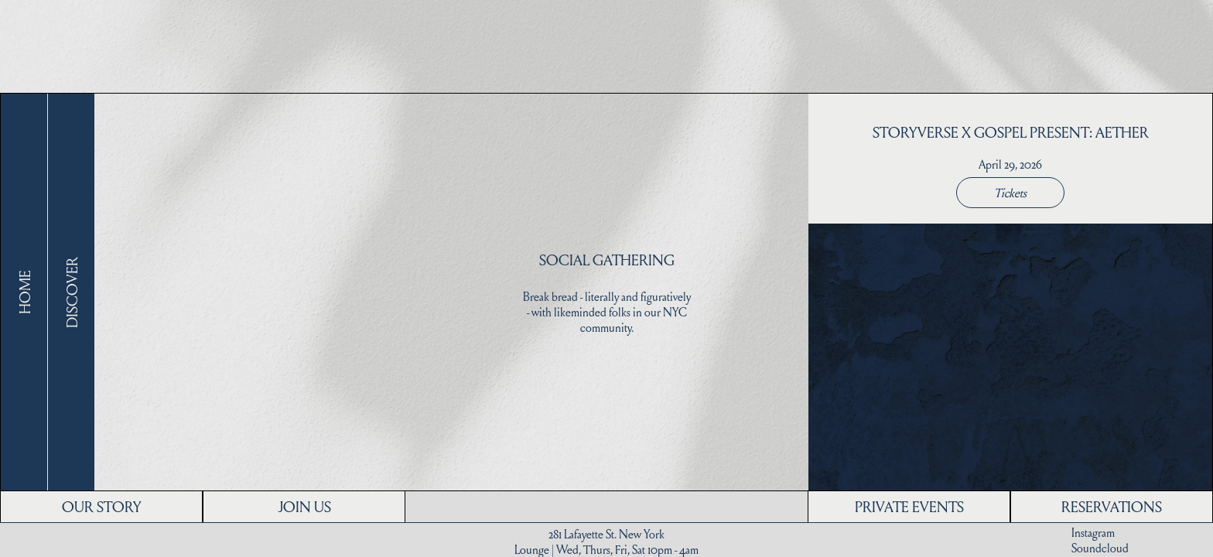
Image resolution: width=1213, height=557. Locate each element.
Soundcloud (1100, 547)
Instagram (1093, 532)
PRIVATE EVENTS (909, 506)
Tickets (1010, 192)
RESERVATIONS (1111, 506)
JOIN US (304, 506)
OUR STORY (101, 506)
